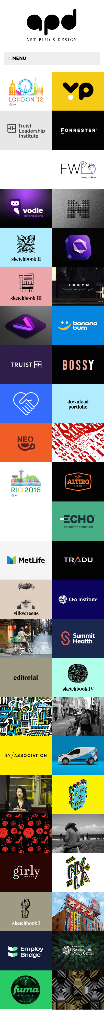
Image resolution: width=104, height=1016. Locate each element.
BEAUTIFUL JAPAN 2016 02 (26, 638)
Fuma (26, 990)
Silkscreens (26, 599)
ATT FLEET (78, 755)
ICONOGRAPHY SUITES (26, 403)
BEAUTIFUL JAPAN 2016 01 (26, 794)
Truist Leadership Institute (26, 130)
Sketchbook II (26, 247)
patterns (26, 833)
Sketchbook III (26, 286)
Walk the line (78, 443)
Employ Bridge (26, 950)
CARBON (78, 247)
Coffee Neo (26, 443)
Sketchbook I (26, 911)
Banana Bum (78, 325)
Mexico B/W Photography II (78, 716)
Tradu (78, 560)
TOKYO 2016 (78, 911)
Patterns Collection (78, 990)
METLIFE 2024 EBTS (26, 560)
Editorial (26, 677)
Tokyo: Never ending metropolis (78, 286)
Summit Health (78, 638)
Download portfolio (78, 403)
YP (78, 91)
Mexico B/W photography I (78, 833)
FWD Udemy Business (78, 169)
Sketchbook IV (78, 677)
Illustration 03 (26, 716)
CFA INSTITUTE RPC (78, 950)
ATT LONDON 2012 (26, 91)
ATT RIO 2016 (26, 481)
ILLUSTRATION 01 (78, 794)
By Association (26, 755)
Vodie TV (26, 325)
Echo (78, 521)
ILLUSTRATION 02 (78, 872)
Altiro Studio (78, 481)
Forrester (78, 130)
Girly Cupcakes (26, 872)
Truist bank (26, 364)
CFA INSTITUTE (78, 599)
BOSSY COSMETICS (78, 364)
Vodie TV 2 (26, 208)
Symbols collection (78, 208)
